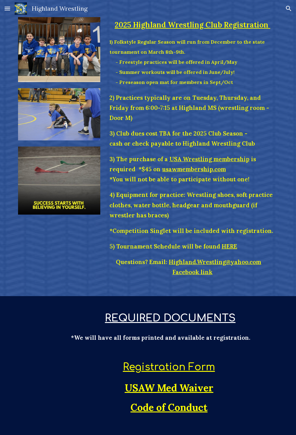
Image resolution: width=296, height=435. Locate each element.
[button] (7, 8)
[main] (192, 148)
